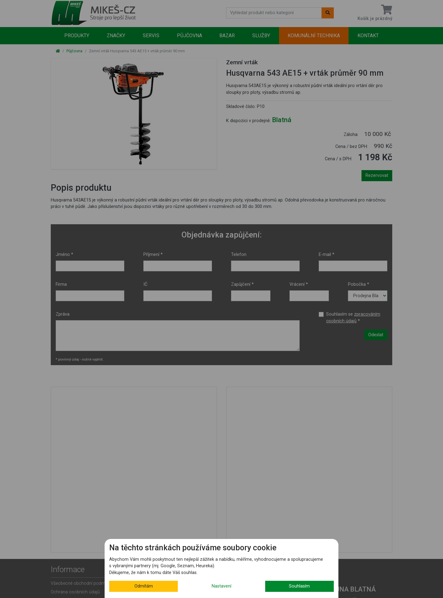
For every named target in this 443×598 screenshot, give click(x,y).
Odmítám (143, 586)
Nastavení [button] (221, 586)
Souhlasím (299, 586)
